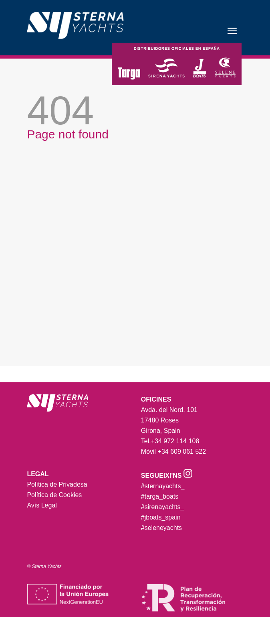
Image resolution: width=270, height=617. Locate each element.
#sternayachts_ (163, 486)
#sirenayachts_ (162, 506)
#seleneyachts (161, 527)
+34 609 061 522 (182, 451)
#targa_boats (159, 496)
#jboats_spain (161, 517)
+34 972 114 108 (175, 441)
